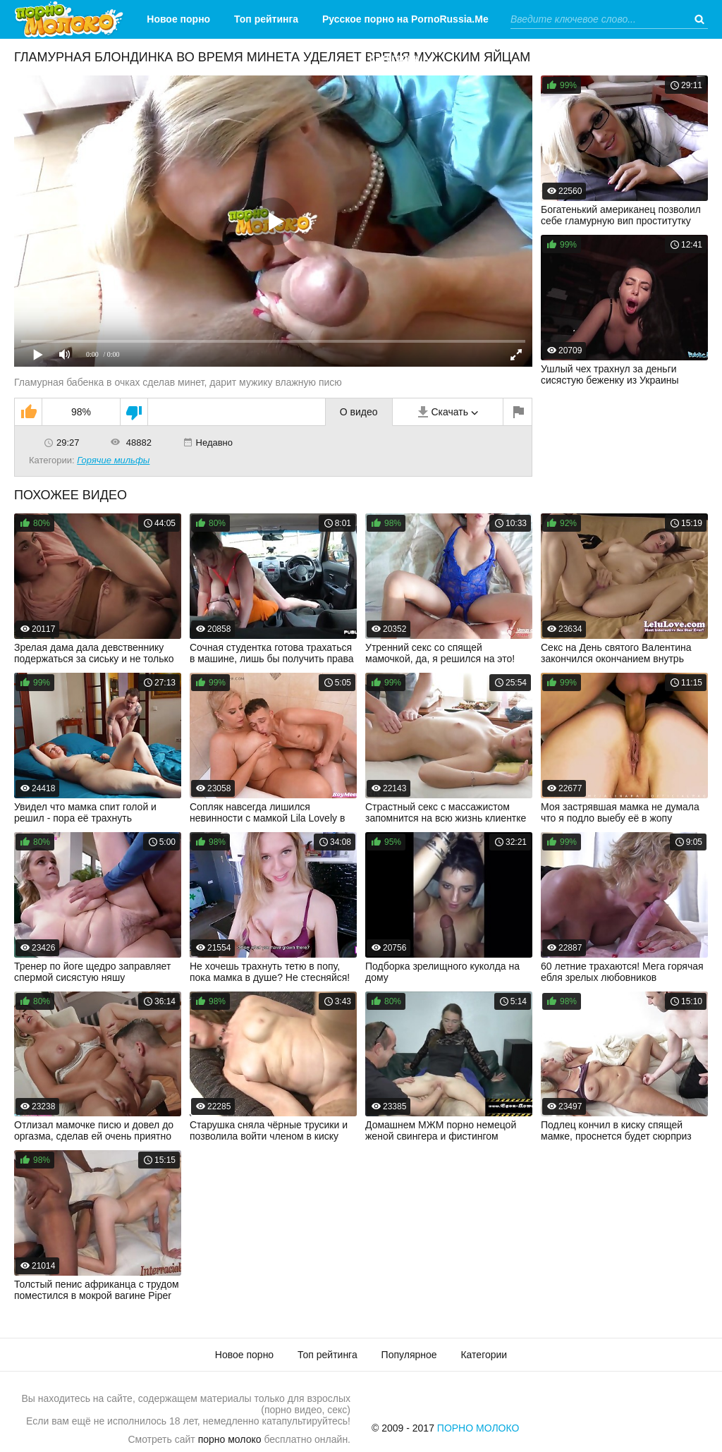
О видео (359, 411)
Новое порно (178, 19)
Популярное (409, 1354)
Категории (394, 57)
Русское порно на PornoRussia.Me (405, 19)
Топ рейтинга (266, 19)
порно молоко (230, 1439)
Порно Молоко (478, 1428)
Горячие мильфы (113, 460)
